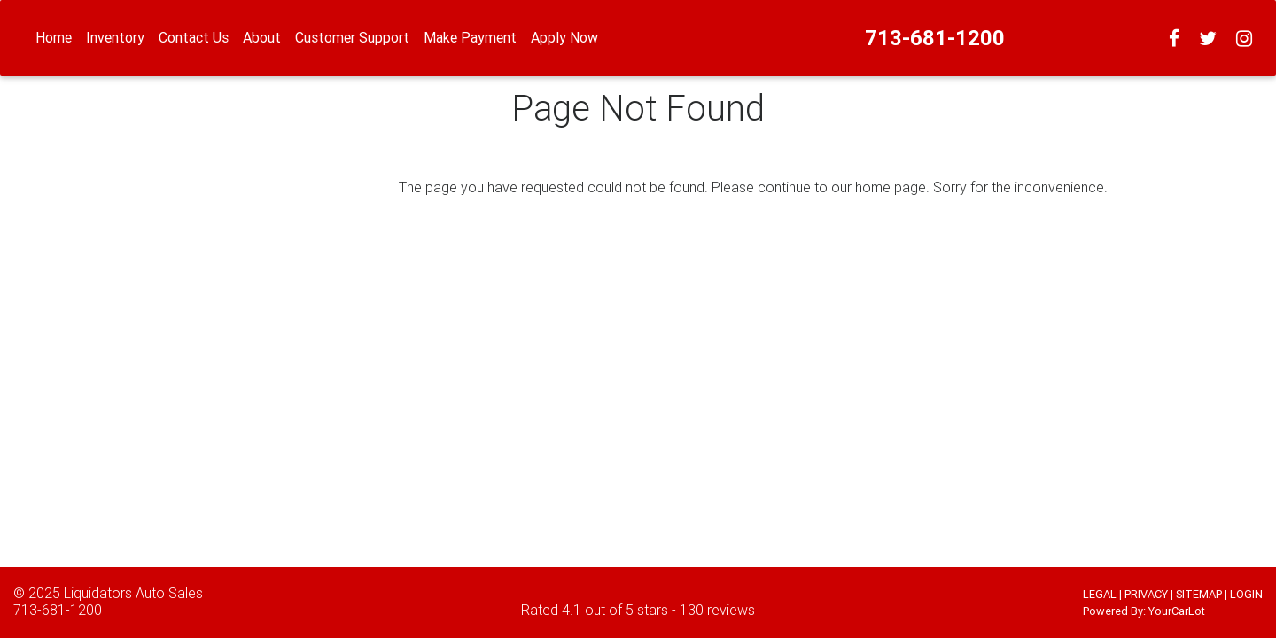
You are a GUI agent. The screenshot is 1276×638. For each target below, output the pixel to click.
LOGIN (1246, 594)
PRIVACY (1146, 594)
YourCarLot (1176, 611)
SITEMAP (1199, 594)
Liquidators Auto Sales (133, 593)
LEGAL (1099, 594)
